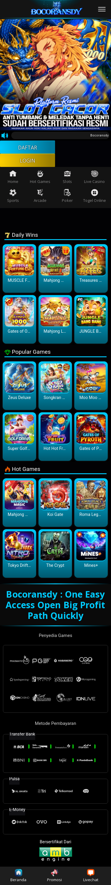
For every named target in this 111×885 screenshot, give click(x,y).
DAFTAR (27, 147)
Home (13, 178)
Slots (67, 178)
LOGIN (27, 161)
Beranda (18, 875)
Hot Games (40, 178)
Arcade (40, 197)
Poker (67, 197)
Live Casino (94, 178)
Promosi (54, 875)
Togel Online (94, 197)
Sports (13, 197)
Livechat (90, 875)
